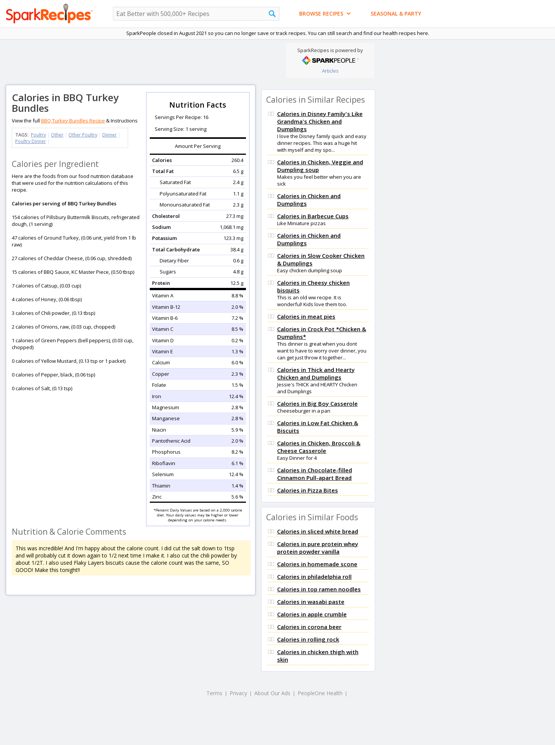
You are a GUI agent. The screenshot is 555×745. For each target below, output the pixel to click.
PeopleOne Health (320, 693)
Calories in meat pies (306, 316)
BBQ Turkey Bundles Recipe (73, 120)
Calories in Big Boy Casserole (317, 403)
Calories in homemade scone (317, 564)
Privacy (238, 693)
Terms (214, 693)
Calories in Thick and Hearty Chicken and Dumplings (316, 373)
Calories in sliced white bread (317, 531)
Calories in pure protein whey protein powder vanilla (317, 547)
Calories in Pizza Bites (307, 490)
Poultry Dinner (30, 141)
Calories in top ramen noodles (319, 589)
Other (57, 135)
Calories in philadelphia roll (314, 576)
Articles (330, 70)
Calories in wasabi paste (310, 601)
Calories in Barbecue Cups (313, 216)
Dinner (109, 135)
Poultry (38, 135)
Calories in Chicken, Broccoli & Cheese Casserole (318, 446)
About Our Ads (272, 693)
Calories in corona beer (309, 627)
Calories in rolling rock (308, 639)
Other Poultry (82, 135)
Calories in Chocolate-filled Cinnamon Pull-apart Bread (314, 473)
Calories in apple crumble (312, 614)
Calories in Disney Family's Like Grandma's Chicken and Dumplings (320, 121)
